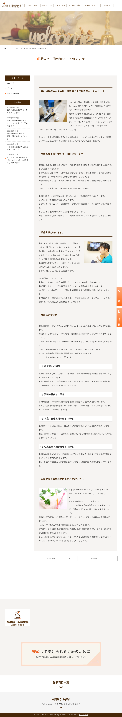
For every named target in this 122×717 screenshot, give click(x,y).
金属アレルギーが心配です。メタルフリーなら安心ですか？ (17, 122)
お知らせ (10, 83)
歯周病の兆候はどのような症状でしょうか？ (17, 110)
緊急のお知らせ (13, 93)
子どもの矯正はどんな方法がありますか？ (17, 146)
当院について (32, 5)
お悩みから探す (61, 701)
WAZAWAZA (83, 715)
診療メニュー (47, 5)
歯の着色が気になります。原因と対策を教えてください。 (17, 135)
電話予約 (119, 298)
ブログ (9, 88)
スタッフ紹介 (60, 5)
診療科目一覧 (61, 682)
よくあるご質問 (75, 5)
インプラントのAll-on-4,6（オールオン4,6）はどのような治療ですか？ (17, 158)
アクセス (107, 5)
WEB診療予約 (119, 320)
